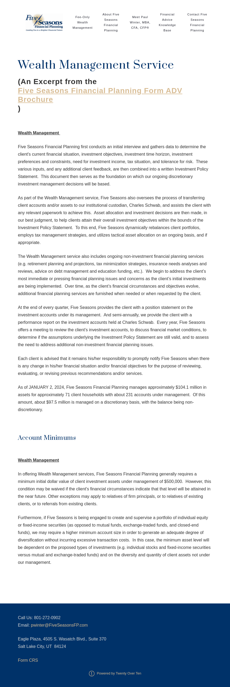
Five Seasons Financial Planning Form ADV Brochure (100, 95)
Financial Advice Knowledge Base (167, 22)
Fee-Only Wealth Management (83, 22)
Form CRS (28, 660)
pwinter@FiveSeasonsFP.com (59, 625)
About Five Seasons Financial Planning (110, 22)
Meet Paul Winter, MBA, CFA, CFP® (140, 22)
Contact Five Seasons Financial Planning (197, 22)
